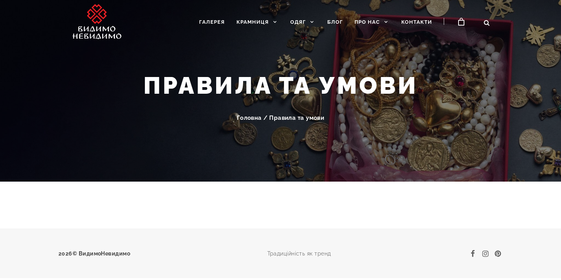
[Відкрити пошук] (487, 23)
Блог (335, 22)
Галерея (212, 22)
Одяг (298, 22)
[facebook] (473, 253)
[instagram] (485, 253)
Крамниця (252, 22)
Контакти (416, 22)
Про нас (367, 22)
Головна (249, 117)
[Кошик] (461, 22)
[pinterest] (498, 253)
